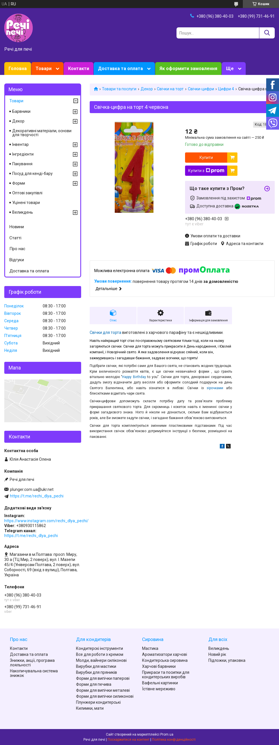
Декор (147, 89)
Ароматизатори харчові (164, 654)
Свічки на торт (170, 89)
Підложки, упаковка (226, 660)
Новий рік (217, 654)
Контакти (78, 68)
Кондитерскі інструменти (99, 648)
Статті (15, 237)
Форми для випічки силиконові (105, 696)
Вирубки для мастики (96, 666)
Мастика (150, 648)
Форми (18, 183)
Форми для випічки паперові (103, 678)
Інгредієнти (23, 154)
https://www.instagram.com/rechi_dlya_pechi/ (46, 521)
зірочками (215, 388)
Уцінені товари (26, 202)
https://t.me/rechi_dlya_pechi (36, 496)
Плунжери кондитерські (98, 702)
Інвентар (20, 144)
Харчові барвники (159, 666)
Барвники (21, 111)
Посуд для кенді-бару (32, 173)
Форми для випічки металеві (103, 690)
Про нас (17, 248)
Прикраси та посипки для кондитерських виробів (165, 674)
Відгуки (16, 259)
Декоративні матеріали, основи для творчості (41, 132)
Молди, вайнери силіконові (101, 660)
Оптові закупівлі (27, 193)
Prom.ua (166, 734)
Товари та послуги (119, 89)
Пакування (22, 164)
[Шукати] (267, 32)
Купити (206, 157)
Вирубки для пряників (96, 672)
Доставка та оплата (120, 68)
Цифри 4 (226, 89)
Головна (18, 68)
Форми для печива (93, 684)
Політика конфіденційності (174, 740)
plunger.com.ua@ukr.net (32, 489)
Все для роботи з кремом (99, 654)
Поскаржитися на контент (128, 740)
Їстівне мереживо (158, 689)
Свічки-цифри (201, 89)
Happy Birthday (134, 377)
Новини (16, 226)
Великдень (22, 212)
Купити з (206, 170)
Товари (44, 68)
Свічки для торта (105, 332)
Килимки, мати (90, 708)
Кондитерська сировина (165, 660)
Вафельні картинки (160, 683)
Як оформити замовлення (188, 68)
